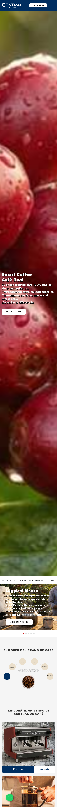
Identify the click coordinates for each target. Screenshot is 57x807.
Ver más (44, 769)
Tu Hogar (51, 580)
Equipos (18, 769)
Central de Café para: (9, 580)
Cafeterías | (40, 580)
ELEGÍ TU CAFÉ (14, 311)
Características (19, 621)
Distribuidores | (26, 580)
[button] (23, 633)
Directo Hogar (38, 5)
